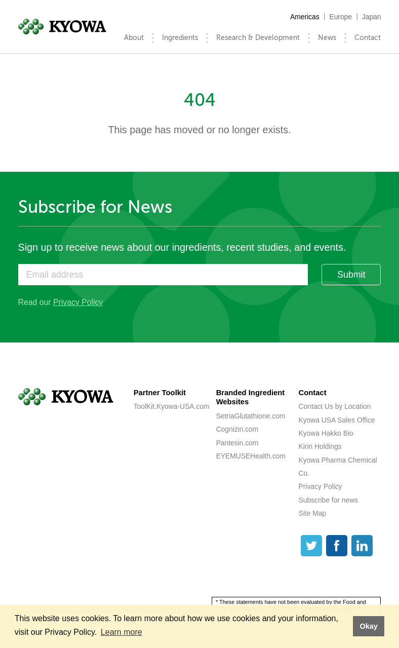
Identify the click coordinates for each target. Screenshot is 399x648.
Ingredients (180, 38)
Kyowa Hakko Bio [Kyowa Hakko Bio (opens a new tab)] (326, 433)
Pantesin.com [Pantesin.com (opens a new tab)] (237, 443)
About (134, 38)
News (327, 38)
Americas (305, 17)
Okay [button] (368, 626)
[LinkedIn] (362, 545)
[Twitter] (311, 545)
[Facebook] (336, 545)
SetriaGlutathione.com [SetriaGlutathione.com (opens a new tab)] (251, 416)
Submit (351, 275)
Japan (371, 17)
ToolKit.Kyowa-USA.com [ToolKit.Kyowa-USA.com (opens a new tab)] (172, 406)
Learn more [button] (121, 632)
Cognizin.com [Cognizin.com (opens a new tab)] (237, 429)
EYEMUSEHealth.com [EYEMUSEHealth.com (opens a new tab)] (251, 456)
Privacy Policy (78, 302)
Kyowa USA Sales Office (337, 420)
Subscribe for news (328, 500)
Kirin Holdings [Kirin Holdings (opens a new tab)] (320, 446)
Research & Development (258, 38)
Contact (367, 38)
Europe (340, 17)
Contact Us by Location (335, 406)
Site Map (313, 513)
